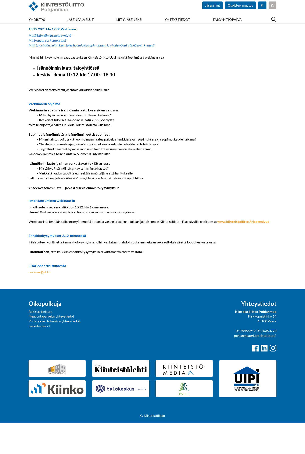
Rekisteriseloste (40, 343)
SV (272, 13)
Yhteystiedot (177, 25)
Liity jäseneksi (129, 25)
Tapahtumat (58, 37)
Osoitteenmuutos (240, 13)
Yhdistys (37, 25)
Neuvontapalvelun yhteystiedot (51, 348)
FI (262, 13)
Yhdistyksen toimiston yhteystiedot (54, 352)
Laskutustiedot (39, 357)
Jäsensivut (212, 13)
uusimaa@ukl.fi (40, 303)
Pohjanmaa (37, 37)
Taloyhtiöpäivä (227, 25)
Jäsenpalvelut (80, 25)
